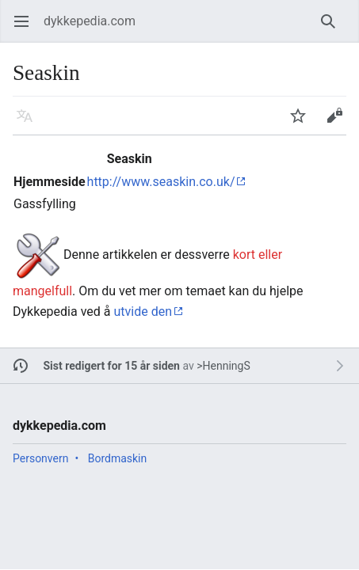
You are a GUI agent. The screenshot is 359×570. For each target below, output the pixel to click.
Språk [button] (30, 123)
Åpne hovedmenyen (26, 28)
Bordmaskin (117, 458)
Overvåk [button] (303, 123)
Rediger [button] (340, 123)
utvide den (142, 311)
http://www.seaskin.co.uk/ (161, 181)
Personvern (40, 458)
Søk (331, 28)
